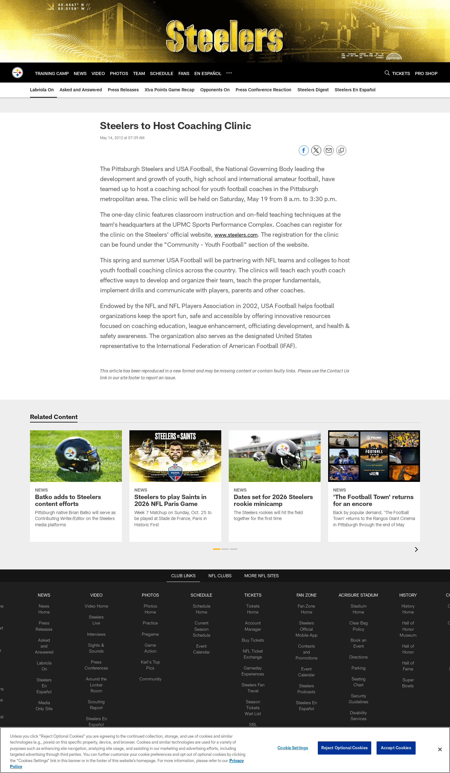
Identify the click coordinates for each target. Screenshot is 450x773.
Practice (153, 620)
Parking (353, 661)
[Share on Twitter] (316, 153)
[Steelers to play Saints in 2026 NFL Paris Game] (175, 482)
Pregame (153, 631)
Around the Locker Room (101, 672)
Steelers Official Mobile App (302, 625)
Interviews (101, 625)
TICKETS (251, 594)
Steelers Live (101, 615)
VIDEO (101, 594)
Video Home (101, 605)
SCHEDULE (202, 594)
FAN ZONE (303, 594)
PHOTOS (153, 594)
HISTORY (401, 594)
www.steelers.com (239, 234)
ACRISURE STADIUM (353, 594)
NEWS (51, 594)
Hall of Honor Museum (400, 625)
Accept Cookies (396, 749)
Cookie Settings (293, 749)
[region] (225, 750)
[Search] (387, 72)
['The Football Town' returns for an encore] (374, 482)
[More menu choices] (229, 72)
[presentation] (417, 550)
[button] (216, 549)
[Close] (440, 749)
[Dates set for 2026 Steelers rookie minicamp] (275, 479)
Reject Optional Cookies (344, 749)
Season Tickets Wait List (252, 697)
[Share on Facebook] (304, 153)
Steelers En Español (51, 677)
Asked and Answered (51, 641)
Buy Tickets (252, 636)
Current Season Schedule (203, 625)
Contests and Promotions (303, 646)
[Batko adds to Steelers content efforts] (76, 482)
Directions (353, 651)
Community (153, 672)
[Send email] (329, 153)
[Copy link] (341, 150)
